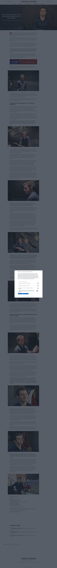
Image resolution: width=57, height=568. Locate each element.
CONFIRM (23, 293)
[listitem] (28, 281)
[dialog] (28, 284)
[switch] (37, 283)
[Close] (41, 271)
